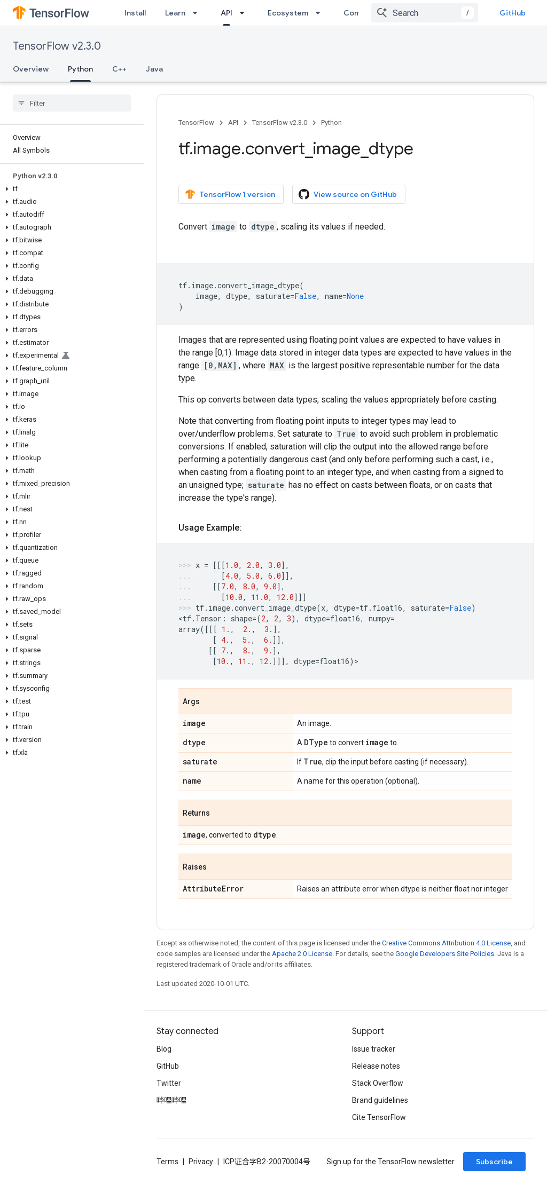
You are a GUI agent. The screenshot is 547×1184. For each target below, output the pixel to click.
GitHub (512, 13)
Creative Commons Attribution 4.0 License (446, 943)
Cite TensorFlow (379, 1117)
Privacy (201, 1161)
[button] (69, 189)
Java (154, 69)
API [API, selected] (226, 13)
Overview (31, 69)
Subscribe (494, 1161)
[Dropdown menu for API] (245, 13)
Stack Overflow (377, 1083)
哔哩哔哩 (171, 1100)
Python (331, 123)
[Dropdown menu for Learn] (198, 13)
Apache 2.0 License (302, 954)
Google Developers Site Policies (444, 954)
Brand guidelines (380, 1100)
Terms (167, 1161)
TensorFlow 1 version (230, 194)
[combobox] (424, 12)
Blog (164, 1049)
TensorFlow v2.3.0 (57, 46)
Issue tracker (373, 1049)
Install (135, 13)
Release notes (376, 1066)
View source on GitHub (348, 194)
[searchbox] (72, 103)
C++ (119, 69)
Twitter (169, 1083)
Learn (175, 13)
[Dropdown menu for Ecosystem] (321, 13)
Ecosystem (288, 13)
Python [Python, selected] (80, 69)
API (233, 123)
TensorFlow (196, 123)
